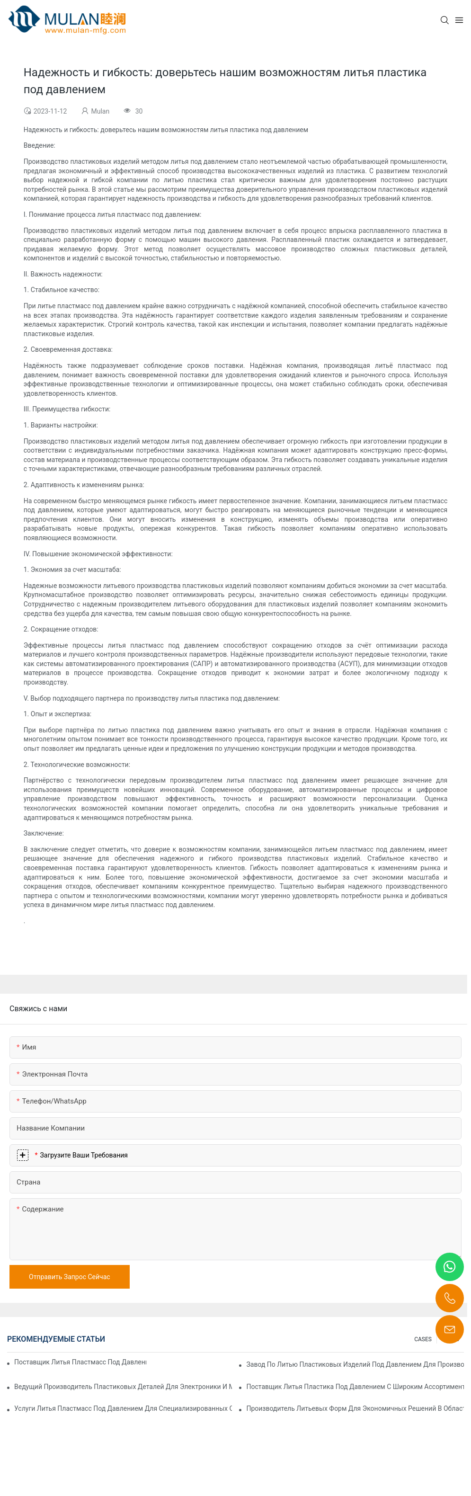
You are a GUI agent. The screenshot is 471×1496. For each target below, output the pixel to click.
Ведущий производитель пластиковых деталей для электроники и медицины (123, 1386)
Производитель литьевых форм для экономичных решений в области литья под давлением (355, 1408)
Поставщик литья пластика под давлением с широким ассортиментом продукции (355, 1386)
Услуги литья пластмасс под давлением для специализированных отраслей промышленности (123, 1408)
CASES (423, 1339)
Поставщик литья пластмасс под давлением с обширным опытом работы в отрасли (80, 1362)
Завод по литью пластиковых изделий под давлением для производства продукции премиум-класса (355, 1364)
